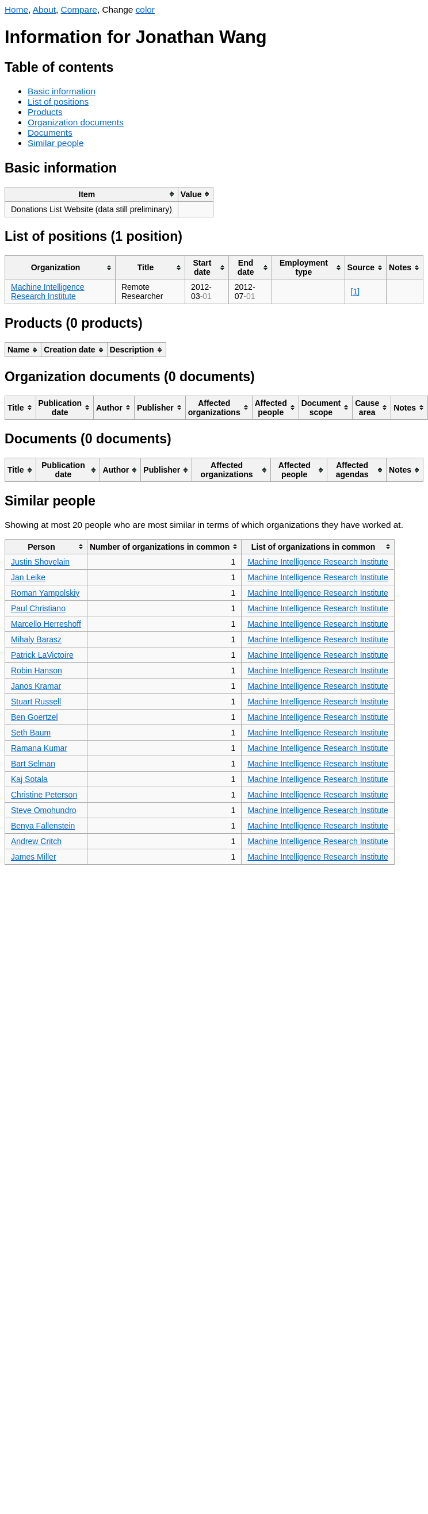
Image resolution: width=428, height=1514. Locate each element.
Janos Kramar (36, 686)
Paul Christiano (38, 608)
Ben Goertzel (34, 717)
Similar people (56, 143)
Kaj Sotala (29, 779)
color (145, 9)
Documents (50, 132)
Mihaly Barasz (36, 639)
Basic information (61, 91)
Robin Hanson (36, 670)
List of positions (58, 101)
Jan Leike (28, 577)
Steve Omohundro (44, 810)
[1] (355, 291)
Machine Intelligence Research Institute (48, 291)
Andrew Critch (36, 841)
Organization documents (76, 122)
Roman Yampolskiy (45, 592)
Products (45, 112)
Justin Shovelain (40, 561)
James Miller (33, 856)
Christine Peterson (44, 794)
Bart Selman (33, 763)
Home (16, 9)
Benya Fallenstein (43, 825)
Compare (79, 9)
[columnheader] (91, 194)
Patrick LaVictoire (42, 655)
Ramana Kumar (39, 748)
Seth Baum (31, 732)
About (44, 9)
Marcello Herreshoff (46, 623)
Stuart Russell (36, 701)
